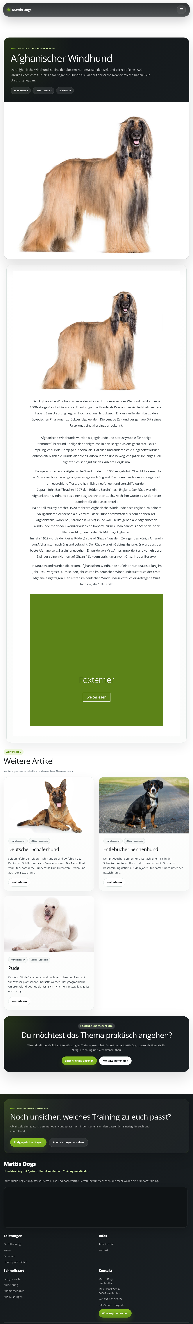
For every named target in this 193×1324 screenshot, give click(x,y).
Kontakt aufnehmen (115, 1060)
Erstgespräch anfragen (28, 1142)
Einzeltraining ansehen (79, 1060)
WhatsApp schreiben (115, 1313)
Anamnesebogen (14, 1291)
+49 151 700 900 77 (110, 1299)
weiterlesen (96, 697)
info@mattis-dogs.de (111, 1305)
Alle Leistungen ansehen (68, 1142)
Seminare (9, 1256)
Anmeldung (11, 1285)
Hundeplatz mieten (15, 1262)
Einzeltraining (12, 1244)
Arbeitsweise (107, 1244)
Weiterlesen (19, 882)
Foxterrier (96, 679)
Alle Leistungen (13, 1297)
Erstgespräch (12, 1279)
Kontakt (103, 1250)
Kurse (7, 1250)
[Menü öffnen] (181, 10)
